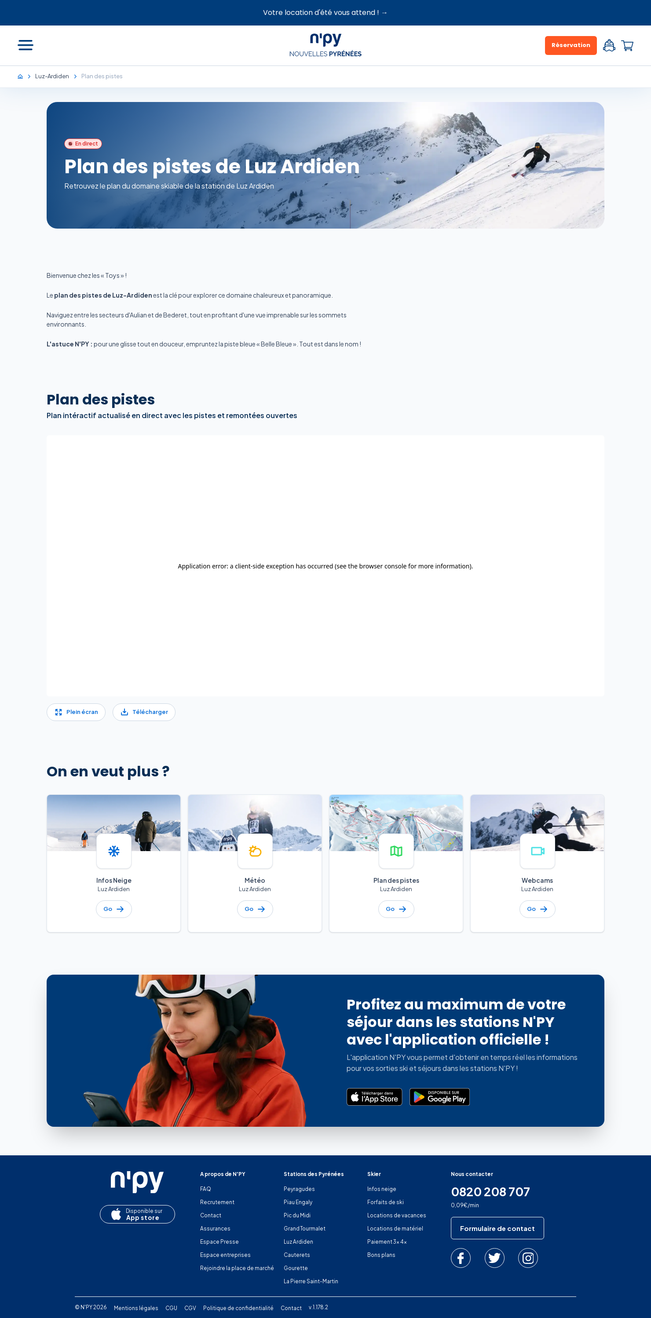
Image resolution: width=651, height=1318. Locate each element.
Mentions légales (136, 1308)
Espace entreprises (225, 1255)
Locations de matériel (395, 1228)
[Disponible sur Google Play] (440, 1097)
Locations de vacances (396, 1215)
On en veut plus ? (108, 771)
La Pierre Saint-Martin (311, 1281)
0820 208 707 (490, 1192)
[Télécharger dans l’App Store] (374, 1097)
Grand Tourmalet (305, 1228)
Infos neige (381, 1189)
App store (135, 1214)
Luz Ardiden (298, 1241)
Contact (210, 1215)
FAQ (205, 1189)
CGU (171, 1308)
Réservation (571, 45)
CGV (190, 1308)
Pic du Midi (297, 1215)
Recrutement (217, 1202)
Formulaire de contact (497, 1228)
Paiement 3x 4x (387, 1241)
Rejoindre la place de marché (237, 1268)
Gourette (296, 1268)
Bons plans (381, 1255)
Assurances (215, 1228)
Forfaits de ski (385, 1202)
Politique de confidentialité (238, 1308)
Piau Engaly (298, 1202)
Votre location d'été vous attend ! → (325, 12)
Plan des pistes (101, 399)
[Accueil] (25, 76)
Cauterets (297, 1255)
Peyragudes (299, 1189)
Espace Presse (219, 1241)
